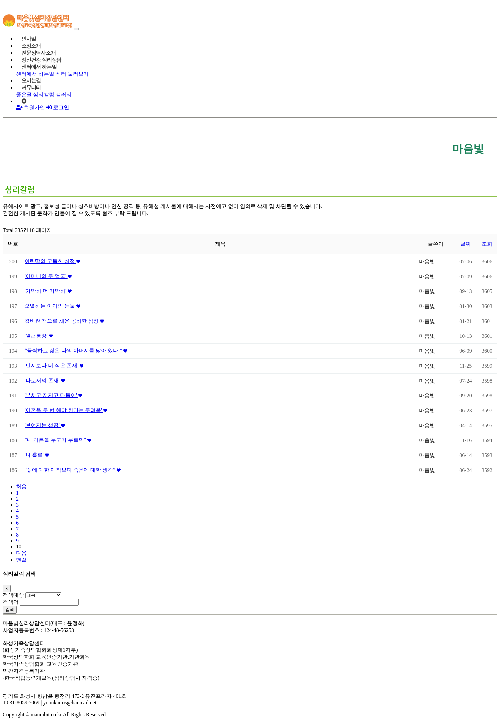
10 (18, 546)
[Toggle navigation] (76, 29)
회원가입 (30, 107)
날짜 (465, 244)
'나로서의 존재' (45, 380)
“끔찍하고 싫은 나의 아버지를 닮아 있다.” (76, 350)
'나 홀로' (37, 455)
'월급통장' (39, 335)
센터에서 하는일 (38, 67)
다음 (21, 553)
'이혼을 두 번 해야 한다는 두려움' (66, 410)
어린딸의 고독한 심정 (52, 261)
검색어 (11, 602)
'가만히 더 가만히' (48, 291)
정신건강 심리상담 (41, 60)
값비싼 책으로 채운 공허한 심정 (64, 321)
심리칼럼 (43, 94)
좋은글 (24, 94)
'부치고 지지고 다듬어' (53, 395)
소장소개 (31, 46)
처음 (21, 486)
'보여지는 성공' (45, 425)
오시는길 (31, 80)
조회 (487, 244)
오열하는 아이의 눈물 (52, 306)
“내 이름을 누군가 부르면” (58, 440)
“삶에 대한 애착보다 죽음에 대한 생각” (73, 470)
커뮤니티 (31, 87)
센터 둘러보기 (72, 74)
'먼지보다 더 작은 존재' (54, 365)
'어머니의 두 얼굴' (48, 276)
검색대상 (13, 595)
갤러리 (64, 94)
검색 (9, 609)
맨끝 (21, 560)
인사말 (28, 39)
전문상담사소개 (38, 53)
